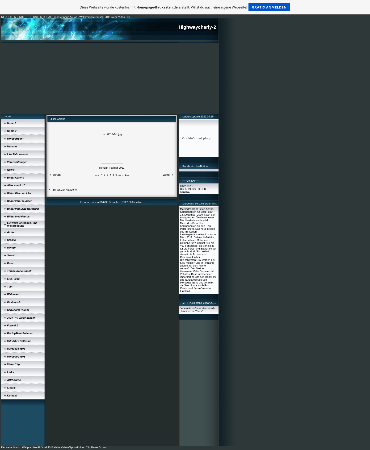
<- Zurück (55, 174)
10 (119, 174)
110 (127, 174)
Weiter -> (168, 174)
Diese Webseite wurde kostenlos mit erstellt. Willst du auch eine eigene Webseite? (185, 7)
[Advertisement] (110, 78)
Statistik (11, 387)
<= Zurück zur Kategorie (63, 189)
